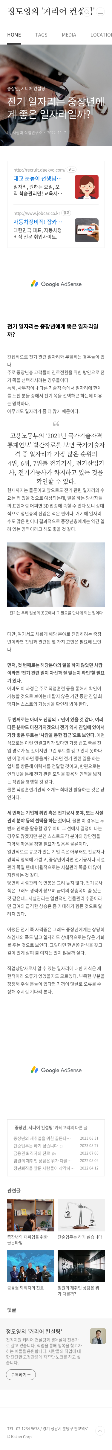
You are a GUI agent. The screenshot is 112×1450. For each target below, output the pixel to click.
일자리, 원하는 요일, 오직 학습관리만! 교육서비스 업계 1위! (37, 189)
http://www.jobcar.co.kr (36, 213)
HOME (14, 34)
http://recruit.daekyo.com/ (39, 169)
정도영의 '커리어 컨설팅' (51, 12)
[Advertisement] (56, 284)
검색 (86, 11)
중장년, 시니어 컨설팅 (34, 1127)
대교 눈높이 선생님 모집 (38, 178)
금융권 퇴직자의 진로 (31, 1153)
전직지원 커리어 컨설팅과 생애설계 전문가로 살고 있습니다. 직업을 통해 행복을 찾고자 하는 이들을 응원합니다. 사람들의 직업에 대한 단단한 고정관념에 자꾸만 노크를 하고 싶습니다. (44, 1351)
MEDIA (69, 34)
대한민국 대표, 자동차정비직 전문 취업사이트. (37, 233)
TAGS (41, 34)
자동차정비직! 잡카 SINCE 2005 (35, 221)
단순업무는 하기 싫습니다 (35, 1146)
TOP (100, 1431)
